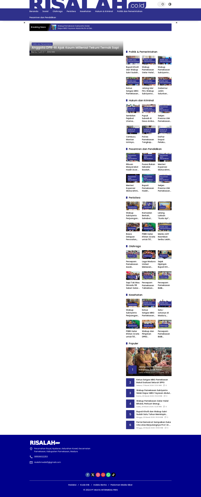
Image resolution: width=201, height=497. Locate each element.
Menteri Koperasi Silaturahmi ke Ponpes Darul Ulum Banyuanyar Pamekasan (164, 167)
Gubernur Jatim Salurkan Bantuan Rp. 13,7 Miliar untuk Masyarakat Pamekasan (164, 91)
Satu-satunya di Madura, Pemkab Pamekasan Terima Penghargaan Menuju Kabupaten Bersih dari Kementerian (164, 313)
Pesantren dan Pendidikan (164, 108)
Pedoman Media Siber (122, 484)
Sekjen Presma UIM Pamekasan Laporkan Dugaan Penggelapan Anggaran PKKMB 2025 (165, 118)
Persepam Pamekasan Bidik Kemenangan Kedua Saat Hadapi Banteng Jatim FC (165, 285)
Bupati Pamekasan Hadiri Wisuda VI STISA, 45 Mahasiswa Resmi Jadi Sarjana (148, 188)
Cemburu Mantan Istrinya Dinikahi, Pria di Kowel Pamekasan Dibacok (132, 139)
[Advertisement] (187, 62)
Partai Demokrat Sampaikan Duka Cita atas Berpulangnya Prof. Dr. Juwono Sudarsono (153, 423)
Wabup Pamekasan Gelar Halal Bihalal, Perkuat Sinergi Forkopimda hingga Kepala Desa (148, 70)
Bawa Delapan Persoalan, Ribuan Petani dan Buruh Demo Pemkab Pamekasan (132, 237)
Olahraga (132, 256)
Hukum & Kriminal (131, 109)
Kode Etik (84, 484)
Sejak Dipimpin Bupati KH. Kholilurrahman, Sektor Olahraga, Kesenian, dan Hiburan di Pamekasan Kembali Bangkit (164, 264)
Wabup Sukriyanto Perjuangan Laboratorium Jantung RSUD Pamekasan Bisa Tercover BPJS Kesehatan (132, 216)
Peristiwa (147, 207)
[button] (162, 4)
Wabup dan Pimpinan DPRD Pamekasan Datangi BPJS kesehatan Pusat (148, 334)
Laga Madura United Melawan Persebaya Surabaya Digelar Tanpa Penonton (148, 264)
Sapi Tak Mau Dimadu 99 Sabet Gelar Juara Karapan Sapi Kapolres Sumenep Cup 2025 (133, 285)
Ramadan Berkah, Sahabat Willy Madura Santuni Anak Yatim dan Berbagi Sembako (148, 216)
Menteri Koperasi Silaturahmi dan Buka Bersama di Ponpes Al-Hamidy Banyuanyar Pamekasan (132, 188)
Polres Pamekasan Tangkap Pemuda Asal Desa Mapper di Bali (149, 139)
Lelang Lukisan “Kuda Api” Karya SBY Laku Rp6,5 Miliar (163, 216)
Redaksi (72, 484)
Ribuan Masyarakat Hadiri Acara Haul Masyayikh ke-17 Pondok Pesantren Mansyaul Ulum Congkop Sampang (133, 167)
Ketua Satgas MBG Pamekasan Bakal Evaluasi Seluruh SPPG (132, 91)
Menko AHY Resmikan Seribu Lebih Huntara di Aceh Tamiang (164, 237)
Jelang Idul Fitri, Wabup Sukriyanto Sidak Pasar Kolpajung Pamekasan (148, 91)
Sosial (162, 207)
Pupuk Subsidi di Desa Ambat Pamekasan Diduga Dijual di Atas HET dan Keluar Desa (148, 118)
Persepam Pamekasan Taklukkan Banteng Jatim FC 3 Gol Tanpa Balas (148, 285)
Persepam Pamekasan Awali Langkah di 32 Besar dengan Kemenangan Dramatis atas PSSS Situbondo (133, 264)
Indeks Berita (100, 484)
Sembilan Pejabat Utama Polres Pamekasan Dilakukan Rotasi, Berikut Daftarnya (132, 118)
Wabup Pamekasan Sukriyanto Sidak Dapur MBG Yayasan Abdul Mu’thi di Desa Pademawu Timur (81, 27)
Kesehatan (132, 207)
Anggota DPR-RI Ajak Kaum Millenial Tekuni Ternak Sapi (75, 48)
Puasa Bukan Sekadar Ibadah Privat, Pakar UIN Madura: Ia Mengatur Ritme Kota (148, 167)
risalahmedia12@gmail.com (47, 462)
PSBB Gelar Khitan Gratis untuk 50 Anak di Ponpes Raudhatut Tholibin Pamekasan (148, 237)
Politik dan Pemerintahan (42, 44)
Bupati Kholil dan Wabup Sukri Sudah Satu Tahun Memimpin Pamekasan (132, 70)
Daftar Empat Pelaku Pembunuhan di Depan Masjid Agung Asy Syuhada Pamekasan (165, 139)
